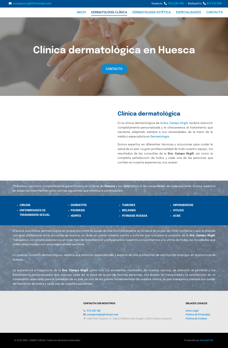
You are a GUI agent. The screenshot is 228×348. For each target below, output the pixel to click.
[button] (114, 69)
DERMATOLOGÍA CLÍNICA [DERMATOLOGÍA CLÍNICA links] (109, 12)
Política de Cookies (196, 318)
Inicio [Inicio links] (81, 12)
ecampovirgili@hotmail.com (32, 3)
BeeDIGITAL (207, 340)
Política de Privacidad (198, 314)
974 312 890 (214, 3)
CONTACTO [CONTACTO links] (214, 12)
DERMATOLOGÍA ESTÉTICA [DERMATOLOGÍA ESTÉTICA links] (151, 12)
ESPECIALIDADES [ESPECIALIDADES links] (188, 12)
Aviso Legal (192, 310)
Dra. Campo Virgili (175, 123)
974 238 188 (176, 3)
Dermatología (159, 136)
